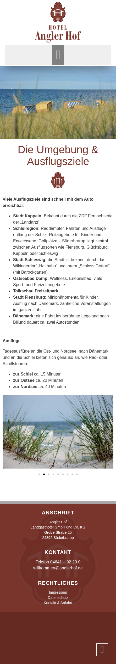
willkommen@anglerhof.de (58, 568)
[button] (57, 55)
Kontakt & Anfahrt (58, 603)
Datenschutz (58, 597)
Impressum (58, 592)
